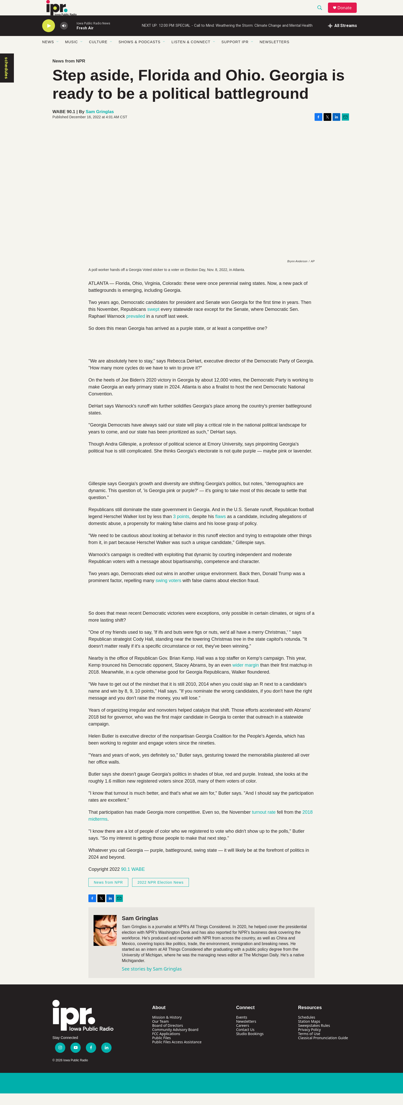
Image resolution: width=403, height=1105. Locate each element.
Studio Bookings (250, 1045)
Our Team (160, 1032)
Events (241, 1028)
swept (152, 320)
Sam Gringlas (100, 123)
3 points (181, 528)
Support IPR (235, 53)
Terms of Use (309, 1045)
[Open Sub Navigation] (58, 53)
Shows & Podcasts (139, 53)
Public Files (161, 1049)
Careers (242, 1037)
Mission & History (167, 1028)
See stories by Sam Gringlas (152, 980)
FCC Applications (166, 1045)
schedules (6, 79)
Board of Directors (167, 1037)
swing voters (168, 592)
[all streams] (342, 37)
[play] (48, 37)
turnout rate (264, 823)
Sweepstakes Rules (314, 1037)
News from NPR (68, 72)
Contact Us (245, 1041)
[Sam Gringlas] (105, 942)
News (48, 53)
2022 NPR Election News (161, 894)
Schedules (306, 1028)
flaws (220, 528)
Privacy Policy (309, 1041)
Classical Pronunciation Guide (323, 1049)
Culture (98, 53)
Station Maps (309, 1032)
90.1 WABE (133, 880)
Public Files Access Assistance (177, 1053)
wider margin (245, 676)
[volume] (64, 37)
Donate (348, 13)
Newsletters (274, 53)
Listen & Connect (190, 53)
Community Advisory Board (175, 1041)
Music (71, 53)
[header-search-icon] (322, 13)
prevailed (135, 327)
